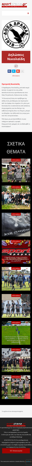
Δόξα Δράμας (16, 76)
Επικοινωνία (17, 451)
